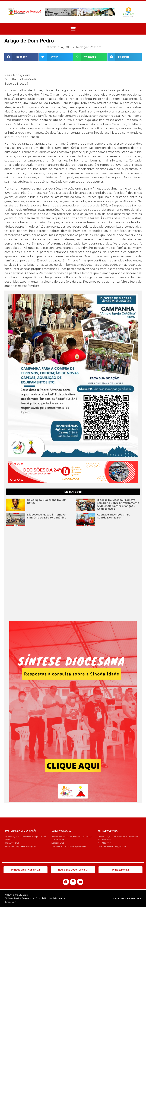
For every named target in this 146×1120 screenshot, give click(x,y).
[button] (73, 29)
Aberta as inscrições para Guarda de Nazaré (113, 516)
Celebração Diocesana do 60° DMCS (46, 501)
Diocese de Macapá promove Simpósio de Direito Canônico (46, 516)
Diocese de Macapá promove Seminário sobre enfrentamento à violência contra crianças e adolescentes (118, 504)
